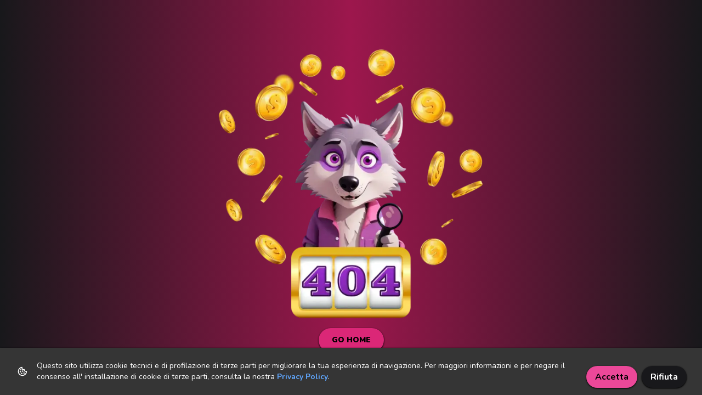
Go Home (351, 340)
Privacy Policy (302, 376)
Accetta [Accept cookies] (612, 377)
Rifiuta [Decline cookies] (664, 377)
